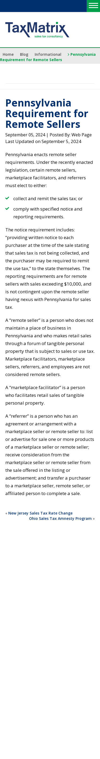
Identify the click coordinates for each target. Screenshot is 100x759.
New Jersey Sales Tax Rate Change (40, 513)
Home (8, 54)
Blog (24, 54)
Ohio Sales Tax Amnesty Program (60, 518)
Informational (48, 54)
